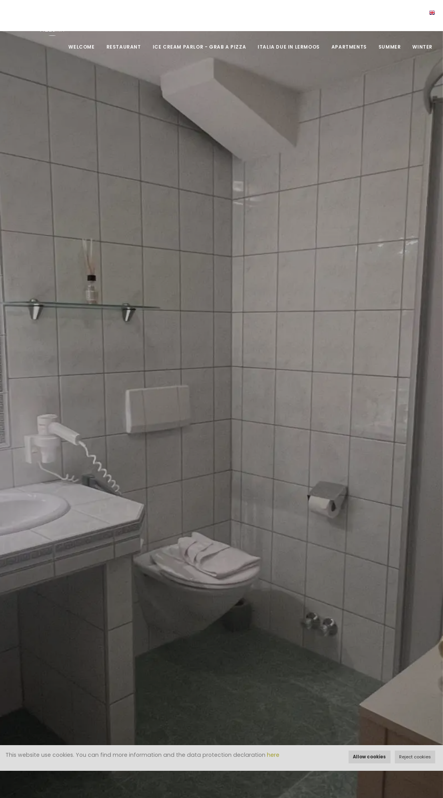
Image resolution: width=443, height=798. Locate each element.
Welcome (81, 47)
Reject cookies (415, 757)
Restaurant (123, 47)
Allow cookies (369, 757)
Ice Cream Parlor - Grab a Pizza (199, 47)
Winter (422, 47)
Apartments (349, 47)
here (273, 755)
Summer (389, 47)
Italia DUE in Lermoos (289, 47)
